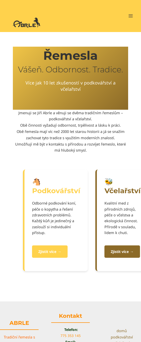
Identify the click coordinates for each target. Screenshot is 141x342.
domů (122, 330)
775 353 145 (71, 335)
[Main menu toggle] (130, 16)
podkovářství (122, 336)
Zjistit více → (49, 251)
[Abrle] (28, 22)
